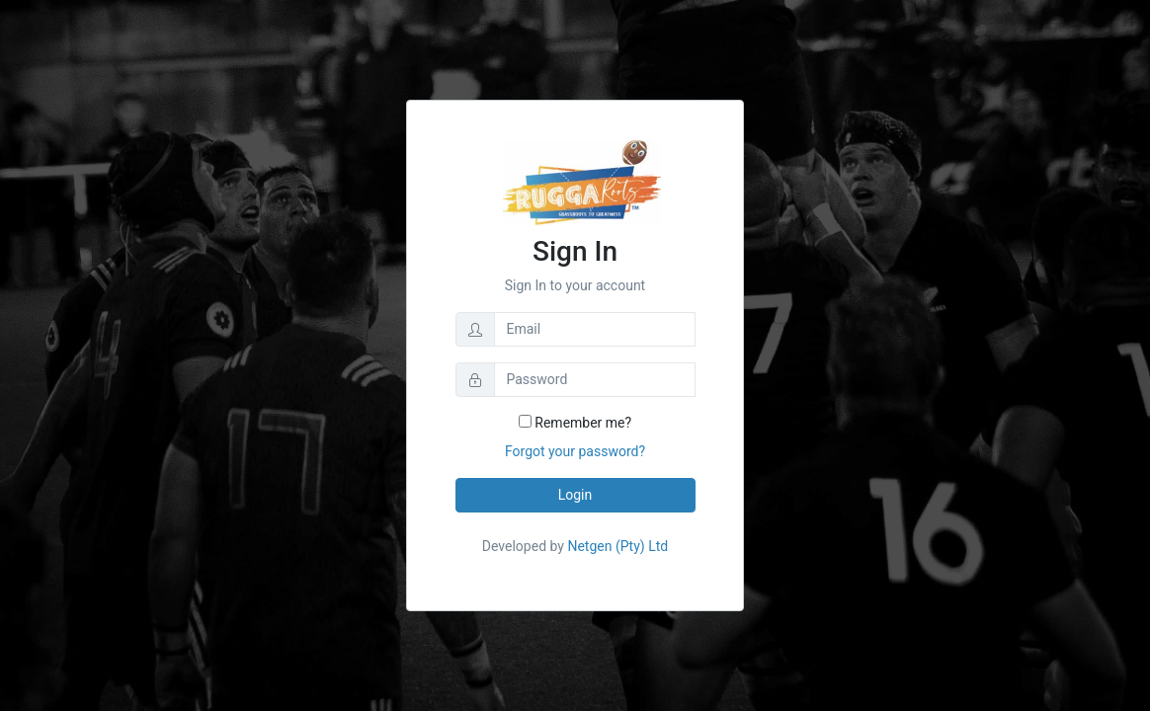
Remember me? (575, 423)
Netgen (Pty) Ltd (616, 546)
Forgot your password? (575, 451)
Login (575, 495)
